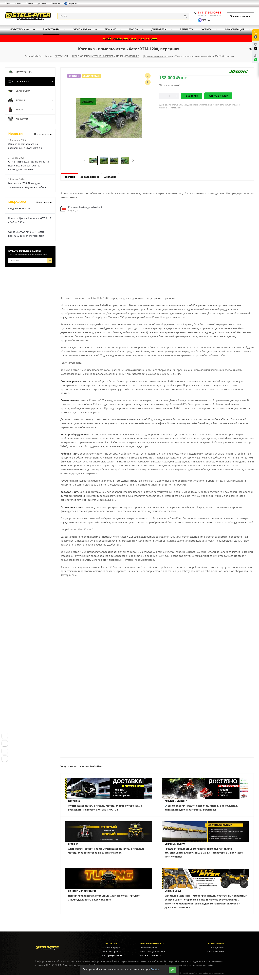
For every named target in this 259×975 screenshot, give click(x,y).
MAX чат (204, 19)
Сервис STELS (173, 890)
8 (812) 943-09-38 (209, 12)
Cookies (155, 969)
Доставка (74, 800)
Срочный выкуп (175, 843)
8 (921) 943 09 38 (114, 955)
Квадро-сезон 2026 (19, 208)
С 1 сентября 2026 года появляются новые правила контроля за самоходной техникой (28, 165)
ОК (172, 970)
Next (133, 160)
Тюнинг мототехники (82, 890)
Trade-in (73, 843)
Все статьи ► (44, 202)
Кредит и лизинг (176, 800)
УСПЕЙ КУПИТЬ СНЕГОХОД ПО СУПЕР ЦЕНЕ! (129, 38)
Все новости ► (43, 134)
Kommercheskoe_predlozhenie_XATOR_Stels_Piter (86, 207)
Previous (84, 160)
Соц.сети (70, 3)
